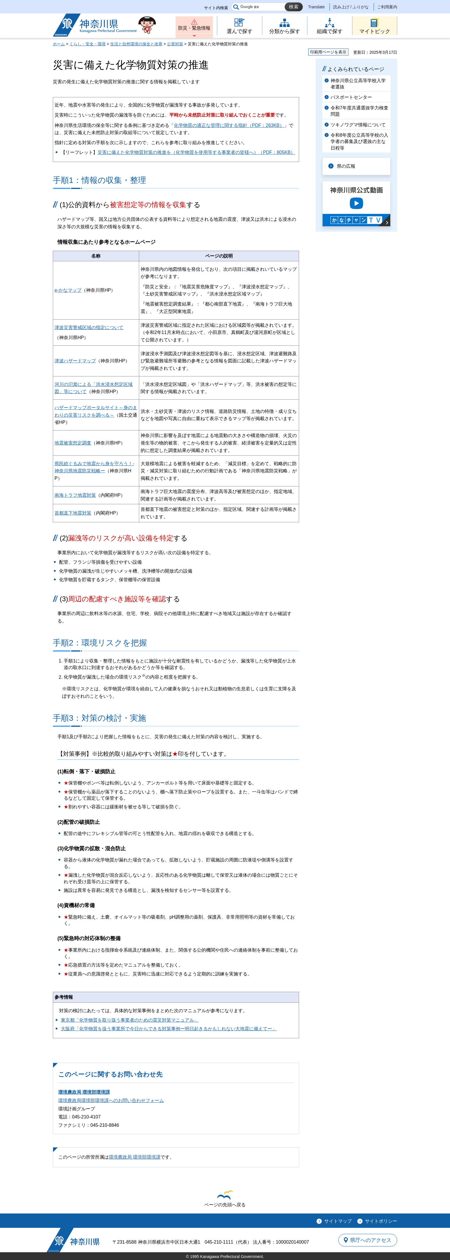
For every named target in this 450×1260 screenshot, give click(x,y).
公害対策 (175, 44)
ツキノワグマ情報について (358, 124)
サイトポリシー (381, 1221)
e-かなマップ (68, 290)
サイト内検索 (216, 7)
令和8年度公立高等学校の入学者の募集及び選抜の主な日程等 (359, 141)
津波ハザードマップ (75, 360)
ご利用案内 (387, 7)
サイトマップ (338, 1221)
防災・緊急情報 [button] (194, 28)
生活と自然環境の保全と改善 (136, 44)
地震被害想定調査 (73, 442)
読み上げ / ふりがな (351, 7)
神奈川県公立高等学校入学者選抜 (358, 83)
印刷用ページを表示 (328, 52)
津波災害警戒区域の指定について (89, 327)
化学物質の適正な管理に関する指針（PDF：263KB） (229, 125)
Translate (316, 7)
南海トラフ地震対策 (75, 495)
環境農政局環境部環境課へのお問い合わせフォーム (111, 1100)
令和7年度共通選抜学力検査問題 (359, 111)
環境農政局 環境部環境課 (84, 1092)
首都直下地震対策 (73, 513)
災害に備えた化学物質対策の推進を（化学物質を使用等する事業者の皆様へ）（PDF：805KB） (196, 152)
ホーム (59, 44)
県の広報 (346, 166)
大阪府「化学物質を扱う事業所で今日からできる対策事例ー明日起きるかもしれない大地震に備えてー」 (169, 1028)
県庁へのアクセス (370, 1240)
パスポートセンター (351, 97)
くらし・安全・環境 (87, 44)
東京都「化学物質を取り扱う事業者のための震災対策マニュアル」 (130, 1020)
